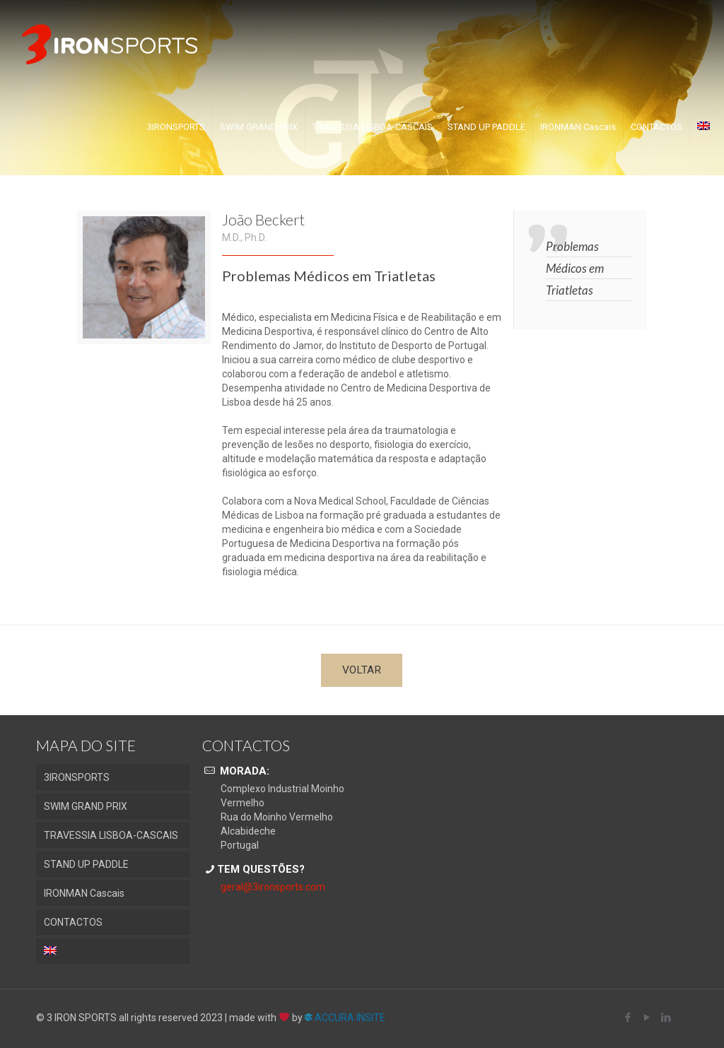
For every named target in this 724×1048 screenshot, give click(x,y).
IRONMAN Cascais (84, 893)
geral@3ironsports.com (273, 887)
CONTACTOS (73, 922)
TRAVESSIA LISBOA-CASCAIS (111, 835)
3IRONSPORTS (77, 777)
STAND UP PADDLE (86, 864)
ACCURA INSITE (345, 1017)
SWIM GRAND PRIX (85, 806)
